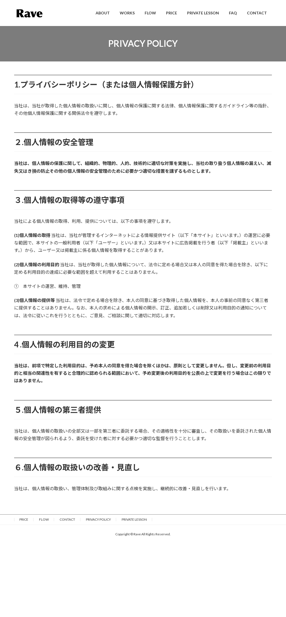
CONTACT (67, 519)
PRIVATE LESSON (134, 519)
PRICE (23, 519)
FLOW (44, 519)
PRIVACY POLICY (98, 519)
